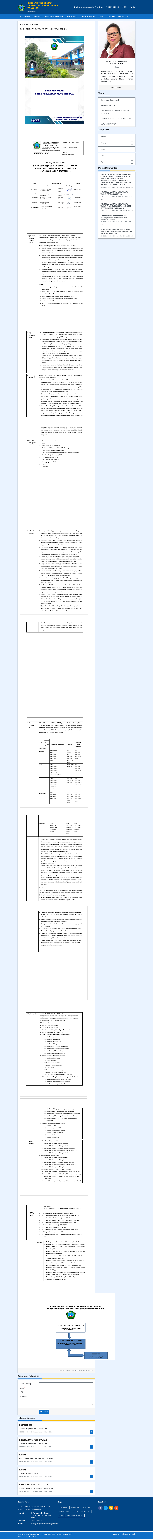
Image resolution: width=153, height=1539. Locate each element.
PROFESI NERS (25, 1425)
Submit (44, 1411)
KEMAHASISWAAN (73, 17)
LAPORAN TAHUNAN (109, 124)
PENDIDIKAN (38, 17)
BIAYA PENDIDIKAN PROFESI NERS (33, 1485)
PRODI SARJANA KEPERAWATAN (33, 1440)
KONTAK (22, 1455)
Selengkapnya (116, 87)
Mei (117, 162)
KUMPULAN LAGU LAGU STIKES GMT (116, 119)
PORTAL (102, 17)
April (117, 155)
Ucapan (75, 1512)
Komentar (24, 1396)
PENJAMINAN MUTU (89, 17)
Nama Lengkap (26, 1384)
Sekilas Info (75, 1507)
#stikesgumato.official (75, 1516)
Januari (117, 136)
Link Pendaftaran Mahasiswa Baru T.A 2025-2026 (115, 112)
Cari (132, 7)
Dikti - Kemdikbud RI (108, 105)
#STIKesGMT (87, 1507)
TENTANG (27, 17)
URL (21, 1392)
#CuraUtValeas (64, 1512)
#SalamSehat (85, 1512)
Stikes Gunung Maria (128, 1534)
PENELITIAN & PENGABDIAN (54, 17)
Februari (117, 143)
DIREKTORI (112, 17)
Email (22, 1388)
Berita (61, 1516)
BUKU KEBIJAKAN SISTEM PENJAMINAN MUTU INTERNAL (43, 29)
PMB (124, 7)
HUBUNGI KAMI (123, 17)
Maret (117, 149)
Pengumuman (63, 1507)
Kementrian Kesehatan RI (110, 100)
